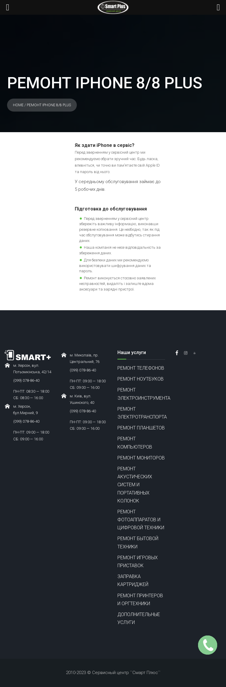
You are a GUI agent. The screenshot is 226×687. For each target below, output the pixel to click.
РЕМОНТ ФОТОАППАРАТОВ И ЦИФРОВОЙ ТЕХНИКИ (140, 519)
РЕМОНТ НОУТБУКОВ (140, 379)
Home (18, 105)
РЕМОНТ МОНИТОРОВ (141, 458)
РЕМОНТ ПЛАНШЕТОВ (141, 428)
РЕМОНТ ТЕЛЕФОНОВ (140, 368)
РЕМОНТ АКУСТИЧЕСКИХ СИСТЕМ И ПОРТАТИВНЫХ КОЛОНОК (134, 485)
